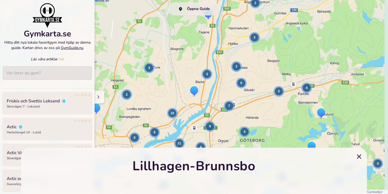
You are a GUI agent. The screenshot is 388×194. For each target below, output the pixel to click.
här (61, 63)
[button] (254, 37)
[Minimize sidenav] (98, 97)
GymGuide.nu (72, 51)
